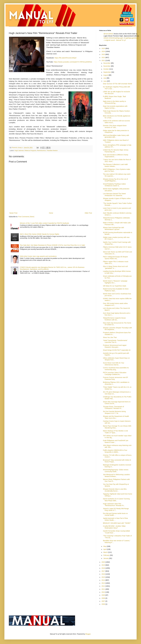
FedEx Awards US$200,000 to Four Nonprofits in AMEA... (115, 451)
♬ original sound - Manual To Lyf (115, 40)
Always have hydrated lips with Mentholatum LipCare (113, 228)
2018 (103, 568)
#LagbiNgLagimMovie (131, 38)
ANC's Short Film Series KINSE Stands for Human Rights (39, 234)
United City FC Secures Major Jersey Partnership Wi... (115, 151)
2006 (103, 604)
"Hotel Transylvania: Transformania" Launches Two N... (115, 341)
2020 (103, 562)
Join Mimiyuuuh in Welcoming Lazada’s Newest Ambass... (116, 475)
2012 (103, 586)
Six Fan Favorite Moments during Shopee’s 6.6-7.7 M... (114, 412)
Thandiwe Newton (52, 150)
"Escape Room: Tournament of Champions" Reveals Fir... (113, 407)
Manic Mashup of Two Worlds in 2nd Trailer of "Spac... (115, 432)
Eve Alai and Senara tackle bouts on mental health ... (115, 514)
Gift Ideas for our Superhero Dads (114, 286)
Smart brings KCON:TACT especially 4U (117, 350)
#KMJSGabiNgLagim (116, 38)
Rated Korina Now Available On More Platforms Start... (116, 290)
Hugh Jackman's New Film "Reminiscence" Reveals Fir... (114, 504)
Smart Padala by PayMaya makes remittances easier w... (114, 185)
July (105, 78)
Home (51, 213)
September (107, 72)
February (106, 555)
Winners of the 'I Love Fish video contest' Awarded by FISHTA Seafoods (44, 223)
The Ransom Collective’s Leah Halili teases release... (115, 165)
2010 (103, 592)
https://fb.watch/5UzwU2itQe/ (65, 58)
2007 (103, 601)
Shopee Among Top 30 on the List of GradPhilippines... (115, 180)
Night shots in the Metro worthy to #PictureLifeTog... (114, 102)
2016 (103, 574)
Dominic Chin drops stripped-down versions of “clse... (115, 126)
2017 (103, 571)
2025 (103, 48)
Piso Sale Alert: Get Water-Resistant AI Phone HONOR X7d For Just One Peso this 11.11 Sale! (52, 245)
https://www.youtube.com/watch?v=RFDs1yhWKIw (73, 62)
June (105, 81)
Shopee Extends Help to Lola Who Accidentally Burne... (115, 490)
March (105, 552)
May (105, 546)
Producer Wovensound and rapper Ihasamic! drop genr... (115, 346)
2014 (103, 580)
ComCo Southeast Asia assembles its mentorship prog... (116, 368)
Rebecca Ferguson (30, 150)
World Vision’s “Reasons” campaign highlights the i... (115, 282)
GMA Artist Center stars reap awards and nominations (38, 256)
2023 (103, 54)
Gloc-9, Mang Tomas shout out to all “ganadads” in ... (115, 267)
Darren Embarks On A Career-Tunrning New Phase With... (116, 500)
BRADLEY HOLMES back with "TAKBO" (117, 523)
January (106, 558)
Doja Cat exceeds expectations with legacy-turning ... (115, 107)
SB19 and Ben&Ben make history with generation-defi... (116, 136)
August (106, 75)
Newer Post (13, 213)
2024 (103, 51)
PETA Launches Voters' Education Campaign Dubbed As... (114, 373)
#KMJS (106, 38)
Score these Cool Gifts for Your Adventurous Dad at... (113, 364)
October (106, 69)
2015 (103, 577)
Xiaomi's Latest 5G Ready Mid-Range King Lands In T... (116, 509)
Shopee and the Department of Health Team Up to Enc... (116, 417)
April (105, 549)
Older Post (88, 213)
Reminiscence (41, 150)
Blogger (88, 634)
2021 (103, 60)
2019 (103, 565)
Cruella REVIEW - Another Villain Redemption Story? (114, 527)
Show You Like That (110, 337)
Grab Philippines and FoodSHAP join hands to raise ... (115, 441)
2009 (103, 595)
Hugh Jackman (19, 150)
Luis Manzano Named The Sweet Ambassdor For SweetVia (114, 194)
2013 (103, 583)
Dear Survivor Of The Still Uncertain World (117, 84)
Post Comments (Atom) (26, 216)
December (107, 63)
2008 (103, 598)
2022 (103, 57)
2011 (103, 589)
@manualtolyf (108, 34)
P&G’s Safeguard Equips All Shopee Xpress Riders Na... (115, 257)
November (107, 66)
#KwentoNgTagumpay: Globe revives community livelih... (115, 470)
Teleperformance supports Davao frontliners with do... (114, 319)
